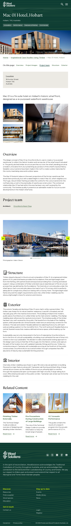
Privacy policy (17, 523)
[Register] (39, 513)
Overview (19, 65)
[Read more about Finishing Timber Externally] (13, 434)
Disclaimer (6, 523)
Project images (31, 65)
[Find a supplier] (8, 495)
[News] (38, 498)
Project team (45, 65)
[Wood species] (8, 498)
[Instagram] (57, 455)
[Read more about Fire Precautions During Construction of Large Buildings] (35, 436)
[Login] (38, 510)
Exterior (64, 65)
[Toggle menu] (66, 4)
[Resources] (7, 492)
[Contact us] (7, 510)
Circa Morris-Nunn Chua (22, 206)
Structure (55, 65)
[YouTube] (66, 455)
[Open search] (62, 4)
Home (5, 58)
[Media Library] (41, 495)
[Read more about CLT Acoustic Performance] (58, 434)
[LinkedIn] (47, 455)
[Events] (38, 492)
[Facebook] (61, 455)
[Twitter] (52, 455)
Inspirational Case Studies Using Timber (28, 58)
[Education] (7, 501)
